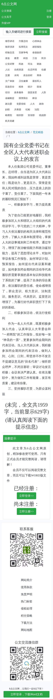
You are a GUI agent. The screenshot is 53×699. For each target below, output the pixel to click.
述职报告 (36, 46)
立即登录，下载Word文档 (26, 694)
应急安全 (9, 86)
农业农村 (27, 75)
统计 (30, 86)
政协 (41, 103)
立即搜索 (41, 31)
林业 (34, 98)
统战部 (42, 115)
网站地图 (26, 630)
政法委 (8, 103)
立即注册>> (26, 511)
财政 (39, 64)
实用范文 (23, 46)
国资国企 (23, 98)
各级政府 (36, 52)
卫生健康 (23, 81)
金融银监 (9, 98)
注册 (49, 10)
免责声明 (26, 594)
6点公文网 (9, 4)
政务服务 (18, 92)
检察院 (8, 115)
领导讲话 (9, 41)
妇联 (7, 109)
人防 (43, 92)
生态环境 (32, 69)
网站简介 (26, 580)
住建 (43, 69)
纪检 (28, 109)
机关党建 (9, 121)
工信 (34, 58)
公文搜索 (6, 10)
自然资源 (18, 69)
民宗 (43, 58)
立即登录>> (26, 495)
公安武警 (9, 64)
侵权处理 (26, 608)
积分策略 (26, 615)
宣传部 (31, 115)
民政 (21, 64)
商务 (39, 75)
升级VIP (5, 23)
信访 (7, 92)
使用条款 (26, 587)
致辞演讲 (9, 46)
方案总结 (23, 41)
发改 (7, 58)
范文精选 (38, 132)
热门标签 (26, 601)
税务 (21, 86)
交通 (7, 75)
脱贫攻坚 (32, 92)
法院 (37, 109)
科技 (25, 58)
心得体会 (36, 41)
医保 (39, 86)
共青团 (17, 109)
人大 (32, 103)
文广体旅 (9, 81)
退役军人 (36, 81)
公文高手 (6, 16)
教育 (16, 58)
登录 (49, 16)
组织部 (20, 115)
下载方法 (26, 622)
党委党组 (21, 103)
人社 (7, 69)
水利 (16, 75)
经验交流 (9, 52)
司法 (30, 64)
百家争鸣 (23, 52)
